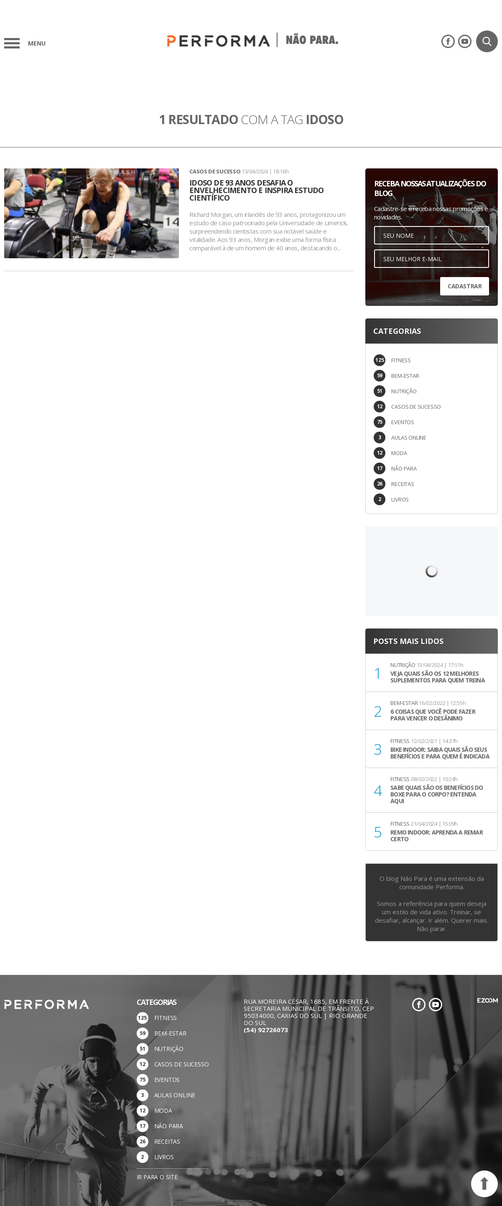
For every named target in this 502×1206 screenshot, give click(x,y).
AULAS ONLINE (408, 437)
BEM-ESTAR (405, 375)
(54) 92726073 (266, 1029)
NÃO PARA (403, 468)
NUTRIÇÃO (403, 391)
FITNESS (401, 360)
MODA (399, 453)
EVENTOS (402, 422)
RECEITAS (402, 484)
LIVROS (400, 499)
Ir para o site (157, 1177)
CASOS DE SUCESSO (416, 406)
